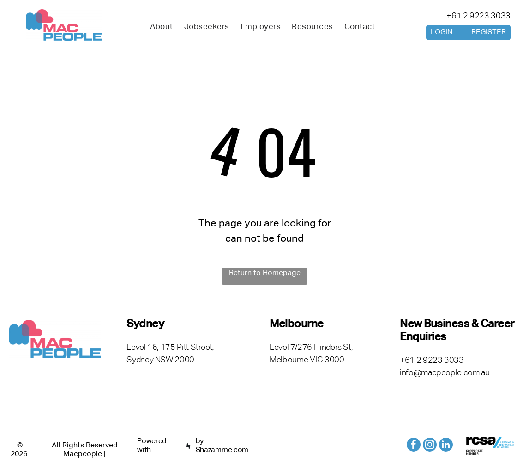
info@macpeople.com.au (444, 373)
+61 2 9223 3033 (478, 16)
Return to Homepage (265, 273)
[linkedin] (446, 446)
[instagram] (430, 446)
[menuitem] (161, 27)
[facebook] (414, 446)
